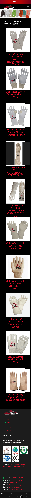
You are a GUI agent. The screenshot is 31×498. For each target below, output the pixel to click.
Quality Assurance (11, 427)
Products (9, 425)
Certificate (9, 430)
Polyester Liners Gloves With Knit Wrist (15, 94)
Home (8, 419)
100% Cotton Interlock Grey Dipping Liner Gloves (15, 322)
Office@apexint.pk (15, 482)
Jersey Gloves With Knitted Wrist (15, 359)
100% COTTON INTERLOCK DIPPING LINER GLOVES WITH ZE (15, 210)
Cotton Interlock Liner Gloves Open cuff (15, 246)
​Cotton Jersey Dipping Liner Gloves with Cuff (15, 397)
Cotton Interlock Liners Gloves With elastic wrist (15, 284)
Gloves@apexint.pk (15, 485)
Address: (7, 464)
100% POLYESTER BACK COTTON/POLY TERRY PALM (15, 171)
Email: (6, 482)
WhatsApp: (8, 478)
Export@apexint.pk (15, 489)
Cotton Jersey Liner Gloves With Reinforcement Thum (15, 59)
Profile (8, 422)
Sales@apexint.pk (15, 487)
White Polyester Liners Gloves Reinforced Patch (15, 132)
